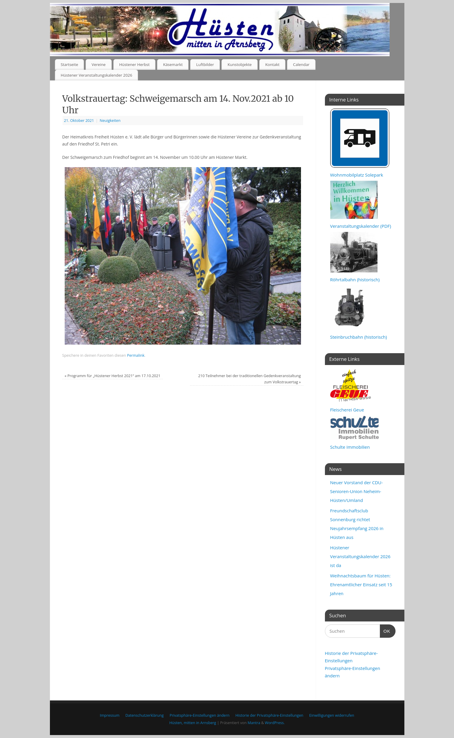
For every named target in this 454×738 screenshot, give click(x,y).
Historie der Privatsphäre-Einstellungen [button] (269, 715)
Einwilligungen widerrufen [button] (331, 715)
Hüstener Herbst (134, 64)
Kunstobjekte (239, 64)
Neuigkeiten (110, 120)
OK (385, 630)
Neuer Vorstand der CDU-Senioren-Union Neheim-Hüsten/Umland (356, 491)
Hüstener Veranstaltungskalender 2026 (96, 75)
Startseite (69, 64)
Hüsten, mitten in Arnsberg (192, 722)
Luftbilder (205, 64)
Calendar (301, 64)
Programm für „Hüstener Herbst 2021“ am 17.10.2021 (112, 375)
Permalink (135, 355)
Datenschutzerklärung (144, 715)
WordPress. (275, 722)
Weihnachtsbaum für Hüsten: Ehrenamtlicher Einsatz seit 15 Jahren (361, 584)
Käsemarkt (173, 64)
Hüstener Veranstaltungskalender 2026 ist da (360, 556)
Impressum (110, 715)
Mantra (254, 722)
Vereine (98, 64)
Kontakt (272, 64)
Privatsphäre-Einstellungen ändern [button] (200, 715)
